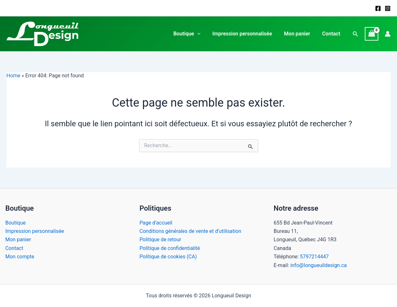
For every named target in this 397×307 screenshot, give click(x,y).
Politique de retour (160, 239)
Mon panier (300, 34)
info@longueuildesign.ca (318, 265)
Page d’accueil (156, 223)
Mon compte (19, 257)
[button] (355, 34)
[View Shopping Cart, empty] (371, 33)
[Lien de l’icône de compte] (388, 34)
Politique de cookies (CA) (168, 257)
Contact (332, 34)
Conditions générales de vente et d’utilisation (190, 231)
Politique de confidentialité (169, 248)
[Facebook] (378, 8)
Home (13, 75)
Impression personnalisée (246, 34)
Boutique (192, 34)
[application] (203, 34)
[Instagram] (388, 8)
